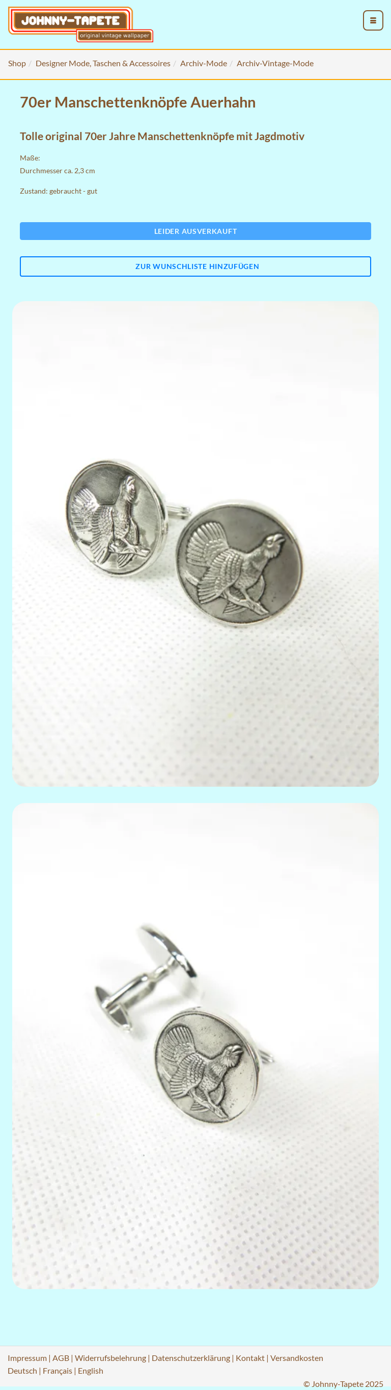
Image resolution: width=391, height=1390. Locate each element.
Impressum (27, 1357)
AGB (60, 1357)
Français (57, 1370)
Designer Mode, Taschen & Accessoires (103, 63)
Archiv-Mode (203, 63)
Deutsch (22, 1370)
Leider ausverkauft (195, 231)
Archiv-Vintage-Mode (275, 63)
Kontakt (250, 1357)
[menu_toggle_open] (373, 20)
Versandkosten (296, 1357)
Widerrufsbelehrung (110, 1357)
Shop (17, 63)
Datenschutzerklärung (191, 1357)
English (90, 1370)
